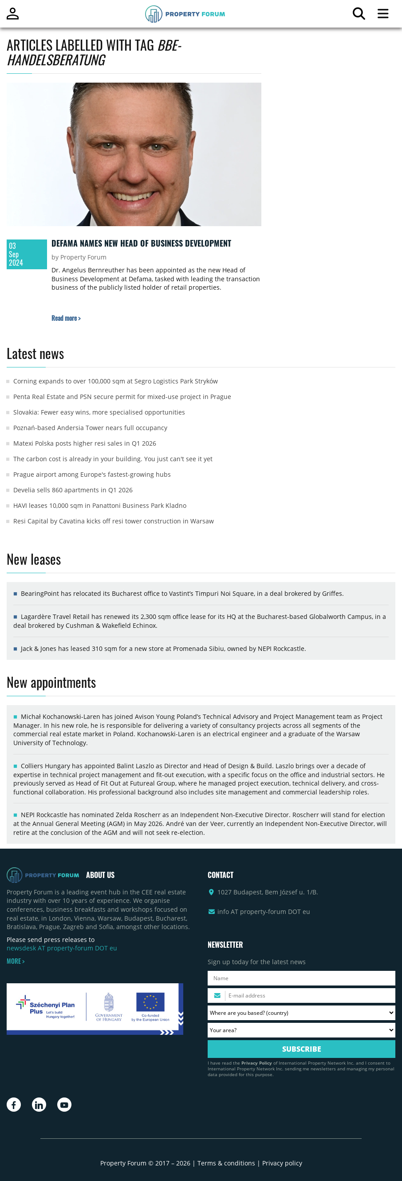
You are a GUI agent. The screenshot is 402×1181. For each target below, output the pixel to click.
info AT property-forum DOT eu (263, 911)
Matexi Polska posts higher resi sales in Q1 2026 (84, 443)
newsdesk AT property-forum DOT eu (62, 948)
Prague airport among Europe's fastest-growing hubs (92, 474)
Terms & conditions (226, 1163)
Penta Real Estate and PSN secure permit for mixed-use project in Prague (122, 396)
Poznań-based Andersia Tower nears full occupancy (90, 427)
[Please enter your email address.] (301, 995)
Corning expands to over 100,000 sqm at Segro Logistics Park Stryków (115, 381)
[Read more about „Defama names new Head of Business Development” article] (65, 318)
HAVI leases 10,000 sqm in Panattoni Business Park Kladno (99, 505)
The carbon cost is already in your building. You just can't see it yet (113, 459)
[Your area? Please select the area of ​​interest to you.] (301, 1030)
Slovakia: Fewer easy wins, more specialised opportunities (99, 412)
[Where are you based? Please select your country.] (301, 1012)
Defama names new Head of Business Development (141, 243)
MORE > (15, 961)
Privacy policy (282, 1163)
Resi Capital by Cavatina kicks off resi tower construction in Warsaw (113, 521)
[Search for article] (359, 16)
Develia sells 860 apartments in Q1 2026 (73, 490)
